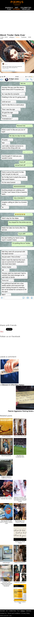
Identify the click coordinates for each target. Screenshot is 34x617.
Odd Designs (6, 562)
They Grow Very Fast (20, 436)
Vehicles (26, 9)
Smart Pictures (6, 436)
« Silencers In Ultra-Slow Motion (12, 385)
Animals (9, 8)
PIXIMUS (17, 2)
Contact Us (3, 613)
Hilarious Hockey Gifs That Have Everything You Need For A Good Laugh (20, 499)
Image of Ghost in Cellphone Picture (6, 477)
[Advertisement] (17, 22)
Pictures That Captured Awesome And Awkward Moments (6, 584)
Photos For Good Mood (20, 542)
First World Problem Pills (20, 602)
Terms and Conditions (14, 613)
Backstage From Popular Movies (20, 521)
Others (16, 9)
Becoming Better (6, 455)
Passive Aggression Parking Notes (20, 411)
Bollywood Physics (20, 562)
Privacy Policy (26, 613)
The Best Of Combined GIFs (20, 456)
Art (16, 8)
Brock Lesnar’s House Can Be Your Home (6, 498)
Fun (9, 9)
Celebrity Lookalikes (20, 582)
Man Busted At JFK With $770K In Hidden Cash (6, 522)
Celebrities (25, 8)
